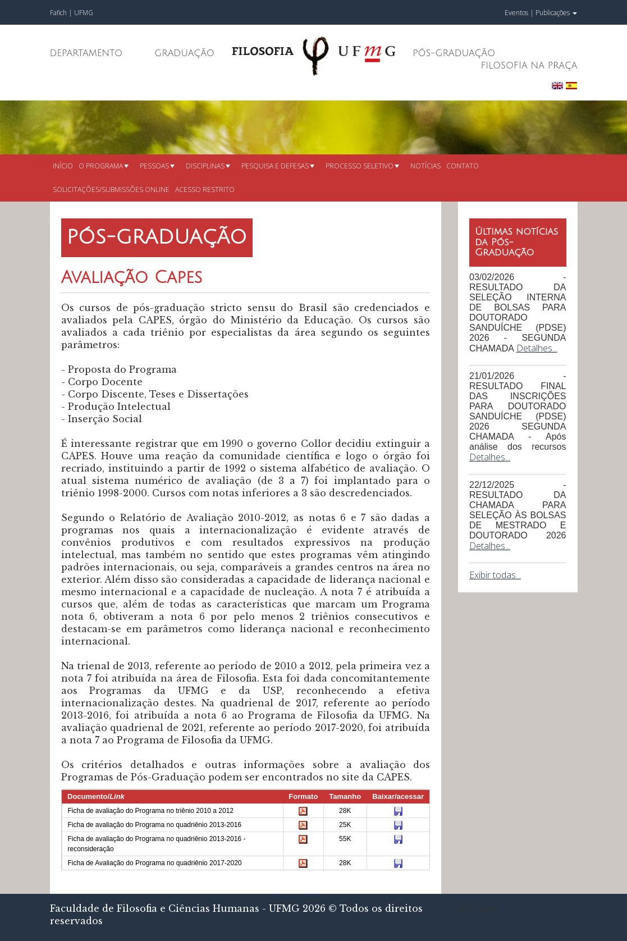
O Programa (104, 166)
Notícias (425, 166)
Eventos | (519, 12)
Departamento (86, 53)
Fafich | (62, 12)
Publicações (556, 12)
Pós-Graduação (454, 53)
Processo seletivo (362, 166)
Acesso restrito (205, 189)
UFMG (83, 12)
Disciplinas (208, 166)
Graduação (184, 53)
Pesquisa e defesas (277, 166)
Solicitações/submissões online (111, 189)
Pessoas (157, 166)
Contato (462, 166)
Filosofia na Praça (528, 66)
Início (63, 166)
